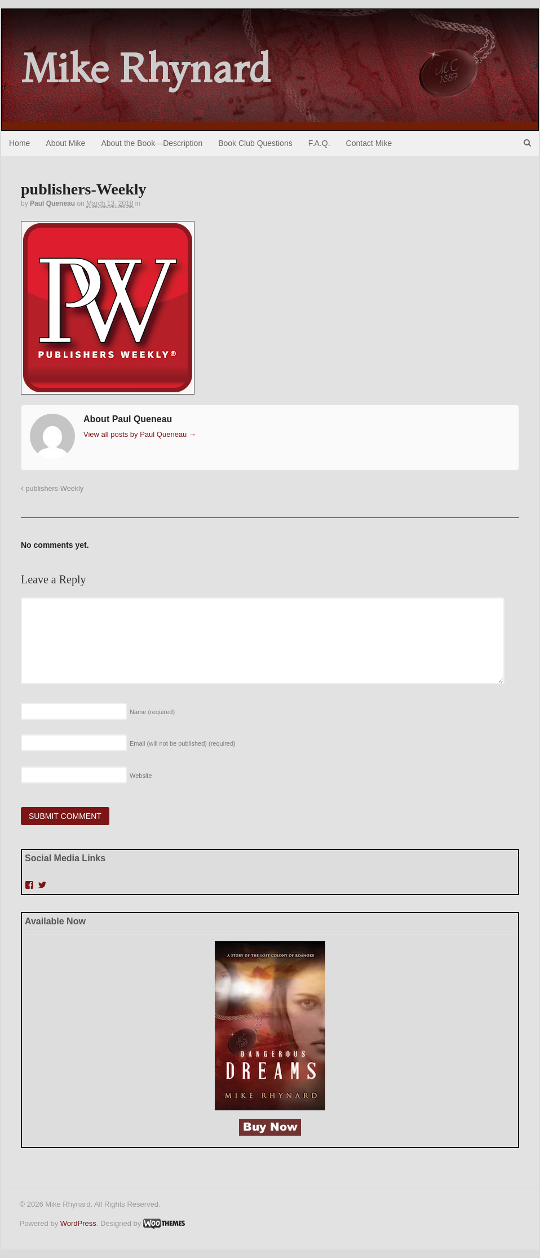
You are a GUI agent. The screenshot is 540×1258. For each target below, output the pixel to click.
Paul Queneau (52, 203)
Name (152, 711)
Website (141, 775)
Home (19, 143)
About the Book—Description (151, 143)
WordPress (78, 1223)
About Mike (65, 143)
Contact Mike (369, 143)
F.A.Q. (319, 143)
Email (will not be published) (183, 743)
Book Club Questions (255, 143)
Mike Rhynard (146, 68)
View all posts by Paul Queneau (139, 434)
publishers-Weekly (52, 489)
